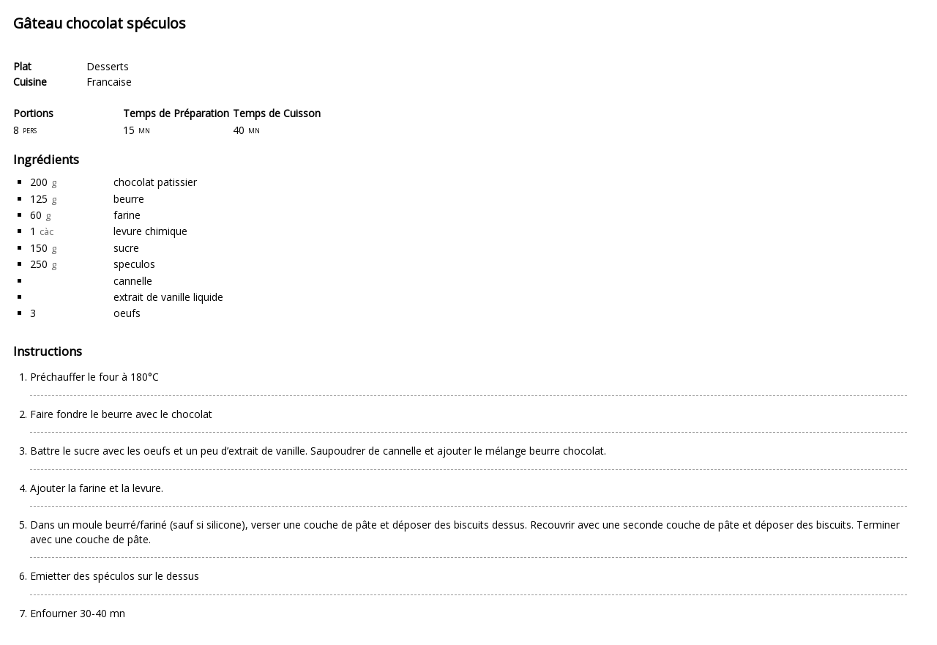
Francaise (109, 82)
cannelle (132, 281)
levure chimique (150, 231)
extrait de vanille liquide (168, 297)
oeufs (127, 313)
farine (127, 215)
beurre (128, 199)
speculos (134, 264)
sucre (126, 248)
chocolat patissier (155, 182)
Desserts (107, 66)
